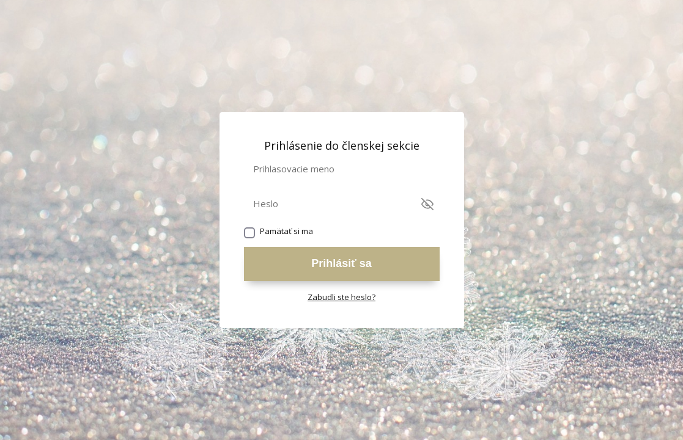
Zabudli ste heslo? (341, 297)
